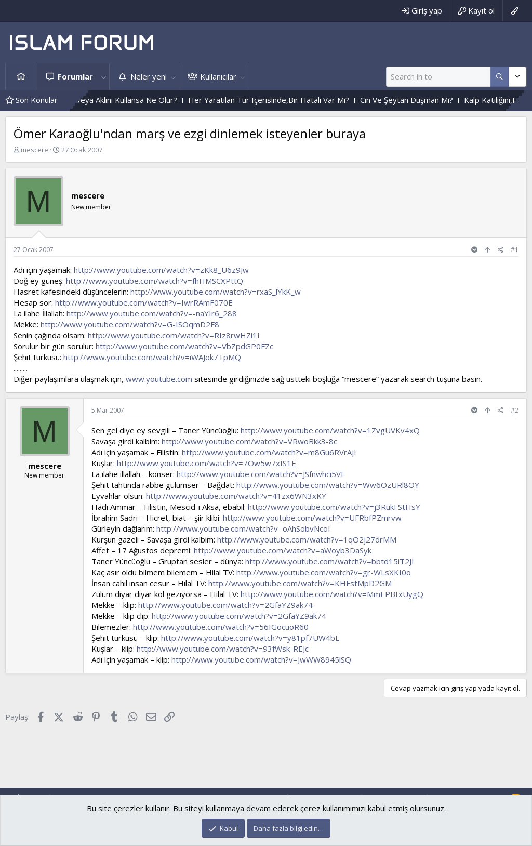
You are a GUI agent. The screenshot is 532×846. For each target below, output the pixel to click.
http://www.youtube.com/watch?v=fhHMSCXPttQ (154, 280)
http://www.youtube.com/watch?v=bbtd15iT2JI (329, 561)
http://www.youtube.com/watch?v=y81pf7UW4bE (250, 637)
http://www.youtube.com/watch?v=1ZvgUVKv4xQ (330, 430)
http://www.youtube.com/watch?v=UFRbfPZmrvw (312, 517)
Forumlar (75, 76)
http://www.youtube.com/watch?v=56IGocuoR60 (221, 627)
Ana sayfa (21, 76)
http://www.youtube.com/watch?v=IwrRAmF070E (144, 302)
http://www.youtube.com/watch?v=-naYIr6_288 (151, 313)
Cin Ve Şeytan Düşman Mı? (425, 100)
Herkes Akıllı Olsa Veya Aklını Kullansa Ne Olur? (114, 100)
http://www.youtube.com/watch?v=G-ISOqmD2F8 (130, 324)
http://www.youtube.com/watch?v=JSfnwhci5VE (261, 474)
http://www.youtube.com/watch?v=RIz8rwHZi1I (174, 335)
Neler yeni (148, 76)
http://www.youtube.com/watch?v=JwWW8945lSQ (261, 659)
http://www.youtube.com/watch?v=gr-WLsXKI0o (323, 572)
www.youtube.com (159, 379)
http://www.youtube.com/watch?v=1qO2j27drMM (306, 539)
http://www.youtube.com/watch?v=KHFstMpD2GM (300, 583)
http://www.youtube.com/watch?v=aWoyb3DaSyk (282, 550)
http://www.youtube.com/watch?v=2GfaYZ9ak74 (225, 605)
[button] (103, 76)
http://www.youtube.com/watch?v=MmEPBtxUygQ (332, 594)
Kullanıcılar (218, 76)
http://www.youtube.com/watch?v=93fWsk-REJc (223, 648)
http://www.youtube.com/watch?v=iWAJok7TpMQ (152, 357)
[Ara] (438, 77)
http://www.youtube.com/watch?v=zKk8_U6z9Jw (161, 270)
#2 (514, 410)
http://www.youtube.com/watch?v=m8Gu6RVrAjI (269, 452)
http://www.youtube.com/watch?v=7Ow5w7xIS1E (206, 463)
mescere (34, 149)
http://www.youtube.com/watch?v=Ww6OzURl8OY (327, 485)
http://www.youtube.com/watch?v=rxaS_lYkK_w (215, 291)
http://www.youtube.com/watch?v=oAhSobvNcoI (243, 528)
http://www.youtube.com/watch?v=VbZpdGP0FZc (184, 346)
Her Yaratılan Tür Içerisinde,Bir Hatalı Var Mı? (287, 100)
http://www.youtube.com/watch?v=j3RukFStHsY (334, 506)
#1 (514, 249)
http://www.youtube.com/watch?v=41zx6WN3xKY (236, 496)
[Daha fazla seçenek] (499, 77)
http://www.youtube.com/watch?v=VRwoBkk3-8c (249, 441)
